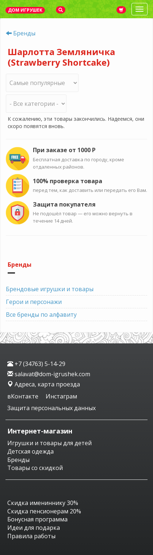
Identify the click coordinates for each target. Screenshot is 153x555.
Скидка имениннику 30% (42, 503)
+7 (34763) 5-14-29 (36, 364)
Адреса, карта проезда (43, 384)
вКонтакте (23, 396)
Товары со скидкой (35, 468)
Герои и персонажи (34, 302)
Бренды (24, 33)
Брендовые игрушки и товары (49, 289)
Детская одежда (30, 451)
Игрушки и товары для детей (49, 443)
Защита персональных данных (51, 408)
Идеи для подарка (33, 528)
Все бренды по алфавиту (41, 315)
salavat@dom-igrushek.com (48, 374)
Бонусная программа (37, 519)
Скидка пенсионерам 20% (44, 511)
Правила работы (31, 536)
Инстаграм (61, 396)
